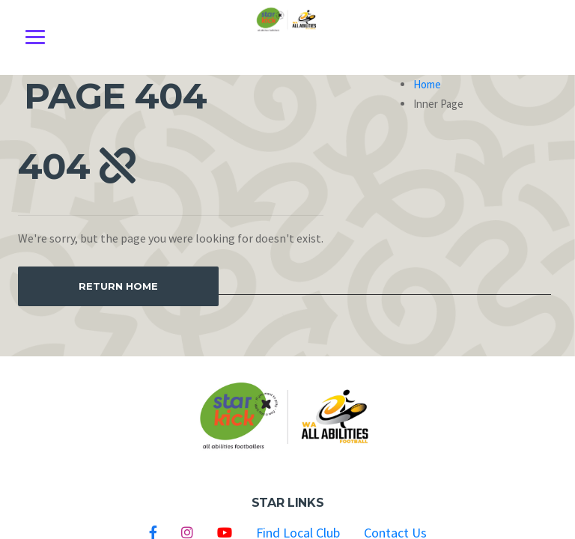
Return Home (118, 286)
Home (427, 84)
